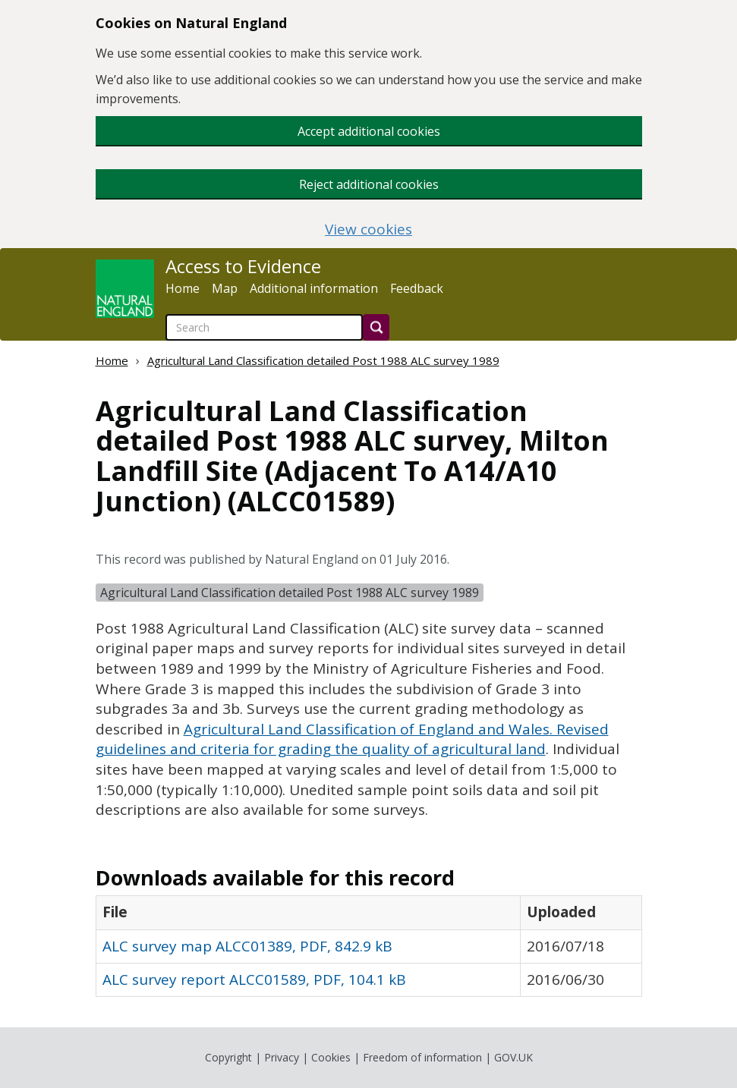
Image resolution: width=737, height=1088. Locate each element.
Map (225, 288)
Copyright (228, 1057)
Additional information (314, 288)
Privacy (281, 1057)
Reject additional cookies (369, 184)
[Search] (376, 327)
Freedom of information (422, 1057)
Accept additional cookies (369, 131)
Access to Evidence (243, 266)
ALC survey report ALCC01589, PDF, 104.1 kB (254, 979)
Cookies (331, 1057)
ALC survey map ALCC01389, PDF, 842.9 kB (247, 946)
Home (182, 288)
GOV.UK (513, 1057)
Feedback (416, 288)
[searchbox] (264, 327)
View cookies (368, 229)
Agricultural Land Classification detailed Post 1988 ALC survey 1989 (323, 360)
